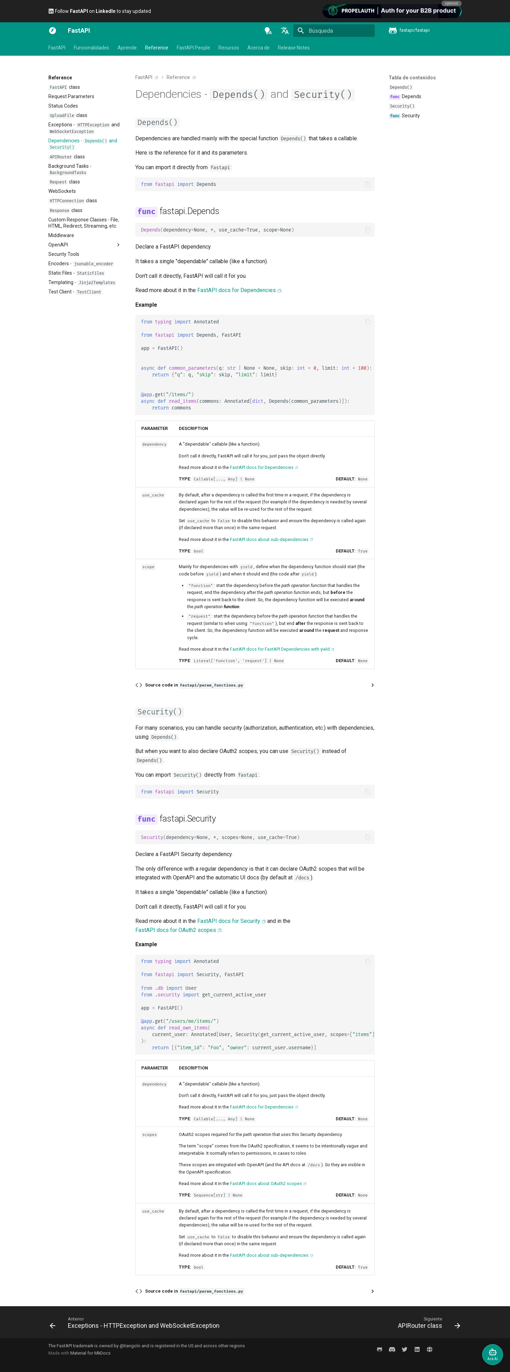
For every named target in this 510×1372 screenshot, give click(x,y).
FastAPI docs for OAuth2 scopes (175, 930)
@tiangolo (130, 1345)
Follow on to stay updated (99, 11)
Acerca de (258, 47)
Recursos (228, 47)
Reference (156, 47)
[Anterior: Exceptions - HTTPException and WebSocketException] (136, 1324)
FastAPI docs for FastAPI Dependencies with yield (280, 649)
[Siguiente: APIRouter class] (427, 1324)
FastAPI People (193, 47)
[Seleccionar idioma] (285, 31)
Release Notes (294, 47)
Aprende (127, 47)
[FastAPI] (52, 31)
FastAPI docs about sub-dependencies (269, 539)
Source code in (194, 685)
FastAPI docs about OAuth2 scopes (266, 1183)
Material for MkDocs (90, 1353)
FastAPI (56, 47)
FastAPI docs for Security (228, 921)
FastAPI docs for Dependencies (236, 290)
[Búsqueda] (334, 30)
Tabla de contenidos (412, 77)
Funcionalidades (91, 47)
